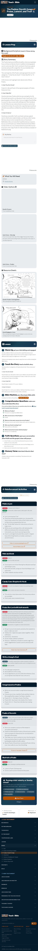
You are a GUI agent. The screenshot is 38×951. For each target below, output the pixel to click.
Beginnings (4, 822)
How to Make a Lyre (19, 548)
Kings (3, 845)
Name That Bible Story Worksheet (7, 935)
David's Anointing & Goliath (9, 850)
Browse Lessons (5, 928)
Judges (3, 841)
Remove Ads (33, 40)
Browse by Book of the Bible (7, 931)
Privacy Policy (29, 933)
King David (5, 855)
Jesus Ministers (6, 892)
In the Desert (5, 834)
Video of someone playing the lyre (19, 545)
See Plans (19, 798)
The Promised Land (7, 838)
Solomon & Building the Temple (10, 857)
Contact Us (28, 931)
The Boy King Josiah (8, 861)
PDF (34, 803)
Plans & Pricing (17, 928)
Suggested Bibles (5, 938)
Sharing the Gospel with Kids (6, 940)
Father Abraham (6, 826)
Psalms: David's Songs (8, 852)
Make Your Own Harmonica (19, 652)
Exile (3, 868)
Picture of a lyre (9, 183)
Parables (4, 884)
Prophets (4, 864)
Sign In (19, 802)
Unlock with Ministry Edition (9, 145)
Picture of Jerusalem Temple (19, 752)
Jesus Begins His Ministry (9, 880)
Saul (4, 848)
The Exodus (5, 830)
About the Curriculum (31, 928)
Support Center (17, 933)
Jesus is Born (5, 876)
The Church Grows (7, 907)
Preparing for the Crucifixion (10, 895)
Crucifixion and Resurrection (10, 899)
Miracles (4, 888)
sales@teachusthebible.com (8, 923)
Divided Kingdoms (7, 859)
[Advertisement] (19, 29)
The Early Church (6, 903)
